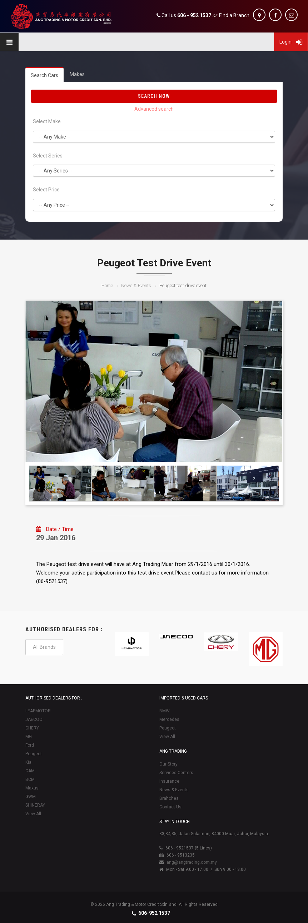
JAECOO (34, 719)
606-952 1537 (154, 913)
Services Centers (176, 772)
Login (290, 42)
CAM (30, 770)
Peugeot (33, 753)
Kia (28, 762)
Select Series (48, 156)
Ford (29, 745)
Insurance (169, 781)
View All (33, 813)
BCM (30, 779)
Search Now (154, 96)
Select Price (46, 189)
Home (107, 285)
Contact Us (170, 806)
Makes (77, 74)
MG (28, 736)
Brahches (169, 798)
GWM (30, 796)
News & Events (136, 285)
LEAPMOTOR (38, 710)
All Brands (44, 647)
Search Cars (44, 75)
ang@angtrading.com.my (192, 862)
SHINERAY (35, 805)
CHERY (32, 728)
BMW (164, 710)
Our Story (168, 764)
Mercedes (169, 719)
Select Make (47, 121)
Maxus (32, 788)
